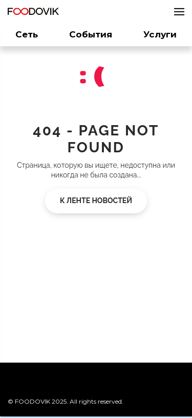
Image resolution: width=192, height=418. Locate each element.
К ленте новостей (96, 200)
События (90, 34)
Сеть (26, 34)
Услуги (160, 34)
